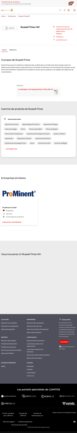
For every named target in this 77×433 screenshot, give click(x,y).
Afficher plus (10, 149)
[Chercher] (60, 10)
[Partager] (64, 10)
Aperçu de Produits (7, 353)
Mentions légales (9, 422)
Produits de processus (8, 347)
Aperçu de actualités (8, 329)
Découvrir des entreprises (35, 323)
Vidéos (3, 366)
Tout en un (30, 376)
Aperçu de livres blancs (34, 358)
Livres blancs (31, 373)
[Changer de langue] (68, 10)
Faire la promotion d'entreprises (38, 329)
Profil (4, 50)
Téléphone (58, 37)
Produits (12, 50)
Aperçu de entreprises (34, 332)
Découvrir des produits (8, 341)
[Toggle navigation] (74, 10)
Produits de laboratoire (9, 344)
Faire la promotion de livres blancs (38, 355)
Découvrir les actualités (9, 323)
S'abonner (64, 342)
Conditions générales (25, 422)
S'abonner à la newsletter (9, 326)
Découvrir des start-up (34, 326)
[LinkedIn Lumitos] (74, 422)
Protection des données (19, 425)
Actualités (30, 366)
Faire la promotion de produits (11, 350)
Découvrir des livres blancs (35, 341)
